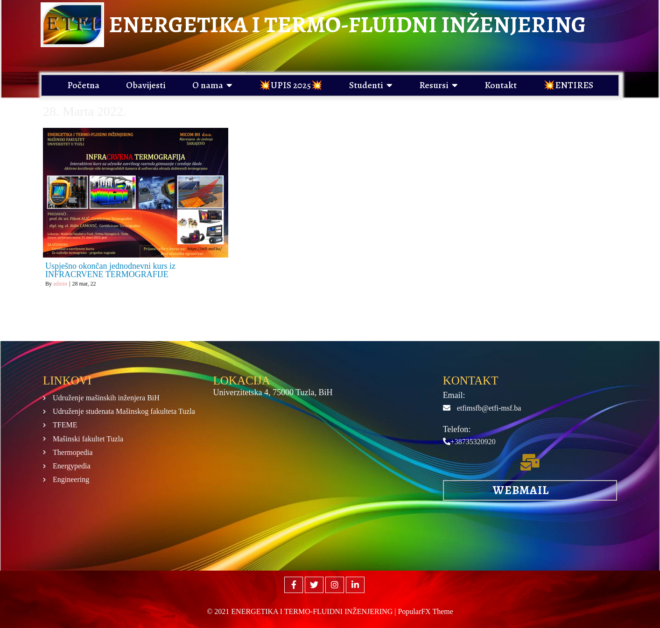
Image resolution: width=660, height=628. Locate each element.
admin (60, 283)
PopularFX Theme (425, 611)
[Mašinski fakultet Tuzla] (323, 468)
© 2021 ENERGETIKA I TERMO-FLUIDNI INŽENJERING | (302, 611)
